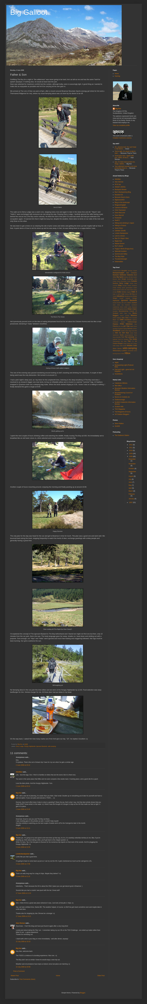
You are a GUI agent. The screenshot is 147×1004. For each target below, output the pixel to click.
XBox (127, 353)
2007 (131, 502)
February (132, 494)
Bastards (116, 275)
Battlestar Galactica (126, 275)
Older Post (101, 975)
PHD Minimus (126, 324)
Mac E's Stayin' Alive (122, 238)
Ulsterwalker (119, 261)
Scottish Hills (119, 406)
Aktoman (130, 270)
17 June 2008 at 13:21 (23, 916)
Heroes (127, 294)
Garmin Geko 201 (121, 289)
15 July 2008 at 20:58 (23, 967)
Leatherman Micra (118, 307)
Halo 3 (134, 292)
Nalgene (119, 317)
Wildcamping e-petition (120, 350)
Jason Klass (119, 228)
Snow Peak (133, 333)
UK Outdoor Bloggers (122, 414)
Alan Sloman (20, 923)
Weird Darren (117, 348)
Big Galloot (28, 12)
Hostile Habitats (125, 298)
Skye (127, 333)
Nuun (114, 319)
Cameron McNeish (121, 207)
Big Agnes (120, 277)
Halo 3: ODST (117, 294)
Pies (135, 324)
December (132, 459)
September (132, 471)
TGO (122, 337)
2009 (131, 453)
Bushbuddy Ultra (132, 279)
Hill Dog (132, 294)
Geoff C (117, 220)
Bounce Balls (117, 279)
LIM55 (125, 307)
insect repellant (132, 302)
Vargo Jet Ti (130, 343)
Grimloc (124, 292)
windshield (130, 350)
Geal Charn (130, 289)
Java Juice (116, 305)
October (131, 468)
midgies (134, 309)
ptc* (125, 326)
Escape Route (127, 285)
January (131, 499)
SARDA (135, 328)
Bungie (124, 279)
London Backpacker (121, 233)
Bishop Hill (127, 277)
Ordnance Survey (119, 322)
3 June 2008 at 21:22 (23, 876)
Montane (115, 311)
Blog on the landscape (122, 202)
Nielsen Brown (119, 243)
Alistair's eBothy (120, 187)
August (131, 476)
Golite (119, 292)
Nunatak (134, 317)
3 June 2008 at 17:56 (23, 864)
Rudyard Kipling (122, 328)
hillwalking (120, 296)
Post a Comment (19, 971)
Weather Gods (132, 345)
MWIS (114, 317)
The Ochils (133, 339)
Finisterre (134, 285)
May (130, 485)
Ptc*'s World (119, 246)
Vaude (124, 345)
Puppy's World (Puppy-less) (124, 249)
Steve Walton (119, 423)
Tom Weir (123, 341)
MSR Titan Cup (125, 313)
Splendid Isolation (121, 251)
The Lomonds (129, 337)
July (130, 479)
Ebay (120, 285)
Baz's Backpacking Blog (123, 192)
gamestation (129, 287)
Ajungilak (124, 270)
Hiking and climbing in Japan (124, 223)
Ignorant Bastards (41, 746)
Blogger (82, 993)
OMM (121, 320)
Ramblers (115, 328)
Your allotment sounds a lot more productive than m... (126, 167)
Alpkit (116, 362)
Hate (122, 294)
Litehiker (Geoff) (120, 231)
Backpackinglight (118, 273)
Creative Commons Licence (122, 138)
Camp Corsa (116, 281)
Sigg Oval (131, 330)
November (132, 464)
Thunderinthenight (121, 259)
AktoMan (19, 772)
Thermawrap (116, 341)
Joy (122, 305)
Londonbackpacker (23, 854)
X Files (122, 353)
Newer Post (15, 975)
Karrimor (127, 305)
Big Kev (19, 793)
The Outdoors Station (122, 435)
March (131, 491)
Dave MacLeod (120, 213)
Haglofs (129, 292)
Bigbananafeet (119, 200)
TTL (133, 341)
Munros (134, 315)
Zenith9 (117, 426)
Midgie (130, 309)
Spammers (116, 335)
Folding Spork (121, 287)
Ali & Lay (118, 184)
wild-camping (52, 746)
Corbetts (134, 281)
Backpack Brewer (120, 189)
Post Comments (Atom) (27, 979)
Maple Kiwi (118, 241)
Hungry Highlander (29, 746)
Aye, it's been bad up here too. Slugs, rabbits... (125, 163)
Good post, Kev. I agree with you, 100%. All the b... (124, 156)
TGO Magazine (120, 409)
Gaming (117, 76)
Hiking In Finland (120, 225)
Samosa (129, 328)
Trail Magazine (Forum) (122, 412)
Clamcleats (123, 281)
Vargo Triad (119, 345)
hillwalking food (128, 296)
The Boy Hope (119, 256)
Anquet (135, 270)
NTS (130, 317)
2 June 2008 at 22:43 (23, 809)
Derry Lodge (19, 746)
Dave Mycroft (119, 215)
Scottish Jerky (124, 330)
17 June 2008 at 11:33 (23, 893)
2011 (131, 447)
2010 (131, 450)
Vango (125, 343)
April (130, 488)
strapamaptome (129, 335)
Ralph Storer (133, 326)
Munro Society (124, 315)
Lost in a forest (120, 236)
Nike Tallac (125, 317)
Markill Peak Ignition (118, 309)
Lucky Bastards (132, 307)
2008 (131, 456)
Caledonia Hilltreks (121, 383)
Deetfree (115, 283)
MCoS (125, 309)
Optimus (134, 319)
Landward (134, 305)
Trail (129, 341)
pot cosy (120, 326)
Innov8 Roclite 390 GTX (120, 302)
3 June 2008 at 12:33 (23, 847)
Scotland (116, 330)
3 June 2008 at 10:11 (23, 828)
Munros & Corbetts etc (122, 397)
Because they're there (122, 197)
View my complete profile (121, 125)
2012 (131, 445)
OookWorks (127, 319)
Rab (128, 326)
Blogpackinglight (120, 205)
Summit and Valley (121, 254)
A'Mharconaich (117, 270)
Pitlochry (115, 326)
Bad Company (131, 272)
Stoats (122, 335)
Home (58, 975)
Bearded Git (119, 195)
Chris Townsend (120, 210)
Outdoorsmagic (132, 322)
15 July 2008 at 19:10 (23, 941)
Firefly (114, 287)
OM (118, 319)
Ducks (131, 283)
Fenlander (118, 218)
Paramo (115, 324)
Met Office (118, 386)
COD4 (129, 281)
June (130, 482)
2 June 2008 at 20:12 (23, 765)
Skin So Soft (120, 333)
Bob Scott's (134, 277)
